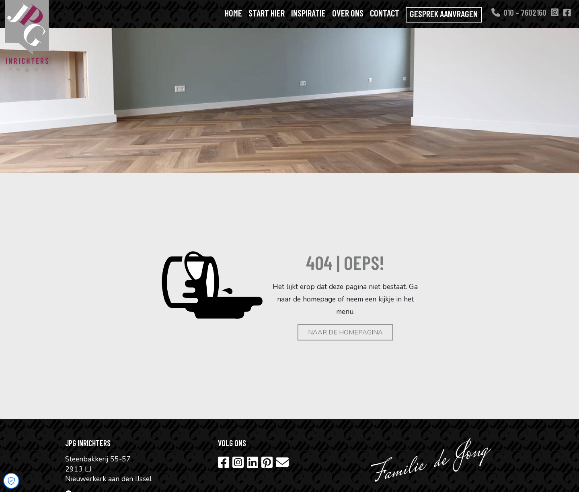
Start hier (266, 13)
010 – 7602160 (518, 12)
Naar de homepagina (345, 332)
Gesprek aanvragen (444, 13)
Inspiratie (308, 13)
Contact (384, 13)
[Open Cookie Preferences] (11, 481)
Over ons (347, 13)
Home (233, 13)
